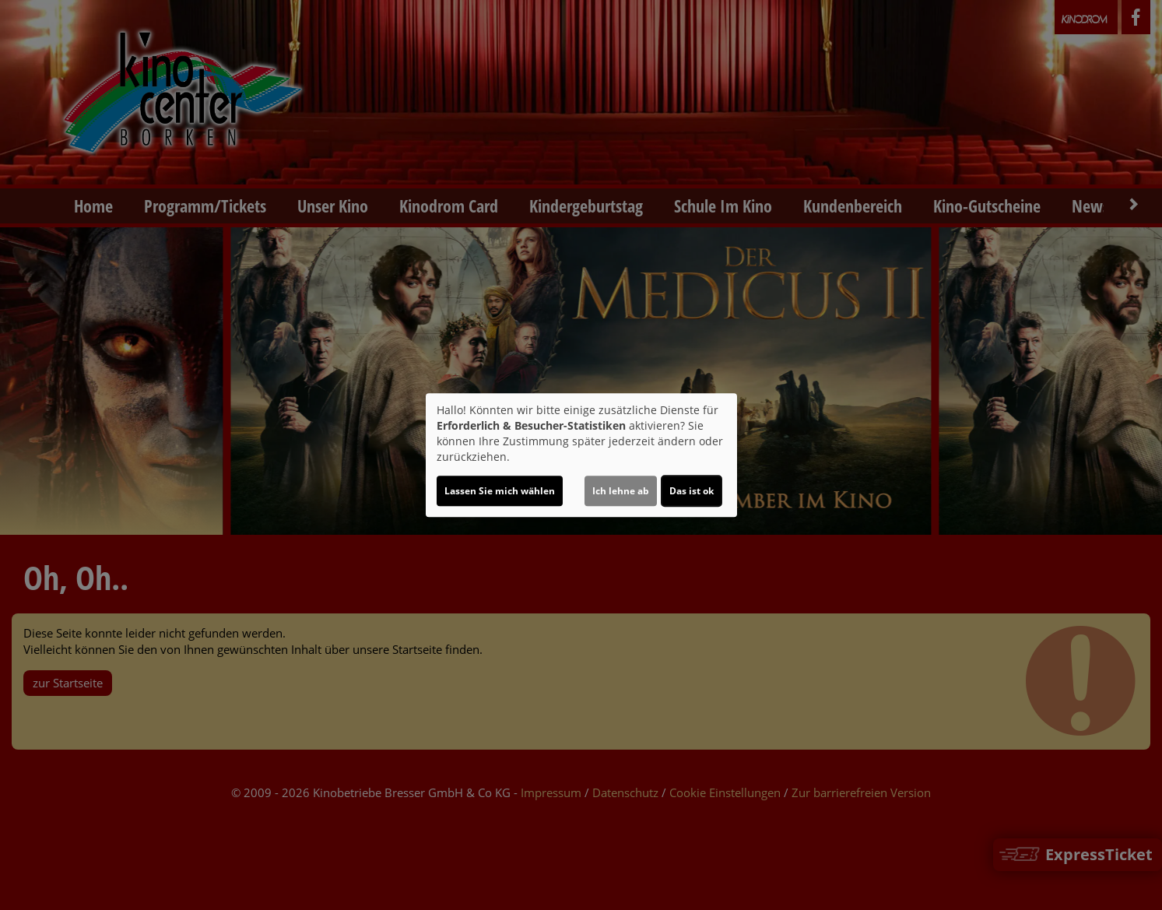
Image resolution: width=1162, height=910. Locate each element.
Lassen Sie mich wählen (499, 490)
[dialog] (581, 455)
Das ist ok (691, 490)
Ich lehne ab (620, 490)
